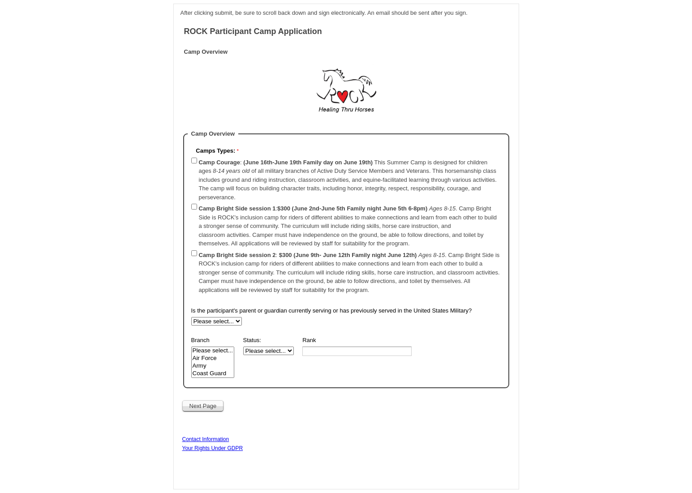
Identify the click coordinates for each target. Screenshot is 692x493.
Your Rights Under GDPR (212, 448)
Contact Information (205, 439)
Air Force (213, 358)
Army (213, 366)
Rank (309, 340)
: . (348, 226)
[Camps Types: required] (270, 151)
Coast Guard (213, 373)
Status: (252, 340)
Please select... (213, 351)
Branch (200, 340)
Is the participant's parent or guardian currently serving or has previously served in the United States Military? (332, 310)
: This (348, 180)
